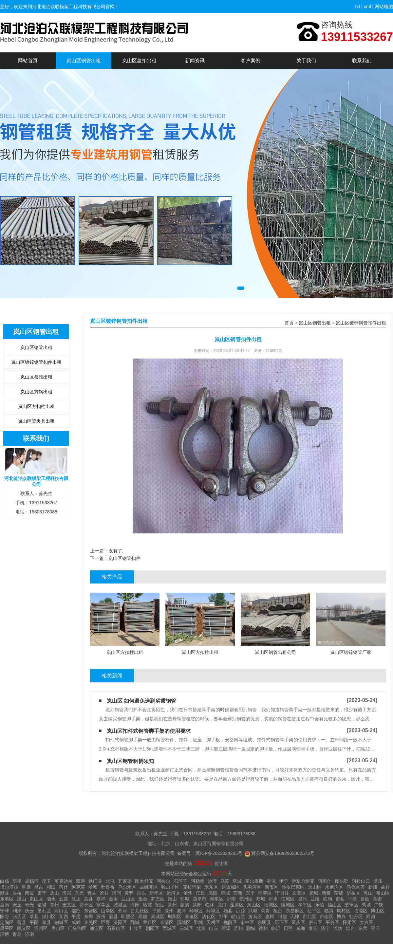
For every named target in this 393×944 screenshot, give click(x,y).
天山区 (315, 887)
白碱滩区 (149, 887)
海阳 (135, 904)
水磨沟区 (334, 887)
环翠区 (265, 893)
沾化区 (208, 916)
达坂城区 (230, 887)
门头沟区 (77, 928)
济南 (29, 934)
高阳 (212, 893)
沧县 (104, 893)
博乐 (378, 881)
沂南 (231, 898)
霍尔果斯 (254, 881)
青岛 (17, 934)
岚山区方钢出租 (36, 391)
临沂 (275, 928)
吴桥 (17, 893)
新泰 (326, 893)
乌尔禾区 (127, 887)
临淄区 (360, 910)
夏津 (181, 910)
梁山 (21, 898)
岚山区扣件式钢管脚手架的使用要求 (149, 731)
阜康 (26, 887)
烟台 (350, 928)
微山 (172, 898)
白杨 (4, 881)
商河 (370, 916)
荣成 (338, 893)
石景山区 (116, 928)
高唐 (142, 916)
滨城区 (157, 916)
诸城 (42, 904)
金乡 (113, 898)
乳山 (368, 893)
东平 (250, 893)
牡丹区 (356, 916)
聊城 (250, 928)
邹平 (223, 916)
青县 (91, 893)
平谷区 (332, 922)
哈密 (93, 887)
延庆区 (298, 922)
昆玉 (46, 881)
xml (367, 6)
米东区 (211, 887)
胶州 (100, 916)
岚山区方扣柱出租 (36, 406)
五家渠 (125, 881)
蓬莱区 (237, 904)
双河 (80, 881)
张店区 (19, 916)
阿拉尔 (163, 881)
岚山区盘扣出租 (139, 60)
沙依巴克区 (293, 887)
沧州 (188, 893)
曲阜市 (199, 898)
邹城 (184, 898)
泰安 (313, 928)
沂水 (273, 898)
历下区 (281, 922)
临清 (328, 910)
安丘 (17, 904)
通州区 (41, 928)
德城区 (271, 904)
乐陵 (319, 904)
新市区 (271, 887)
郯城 (260, 898)
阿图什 (324, 881)
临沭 (209, 904)
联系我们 (362, 60)
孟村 (385, 887)
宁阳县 (282, 893)
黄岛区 (255, 916)
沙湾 (212, 881)
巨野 (105, 922)
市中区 (247, 922)
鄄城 (198, 922)
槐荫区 (230, 922)
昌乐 (302, 898)
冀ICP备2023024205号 (219, 853)
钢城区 (61, 922)
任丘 (200, 893)
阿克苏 (78, 887)
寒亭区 (103, 904)
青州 (54, 904)
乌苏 (224, 881)
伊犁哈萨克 (302, 881)
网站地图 (384, 6)
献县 (4, 893)
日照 (288, 928)
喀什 (63, 887)
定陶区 (7, 922)
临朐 (327, 898)
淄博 (4, 934)
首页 (289, 323)
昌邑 (364, 898)
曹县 (21, 922)
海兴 (66, 893)
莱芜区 (91, 922)
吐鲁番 (108, 887)
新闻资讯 (195, 60)
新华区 (156, 893)
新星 (17, 881)
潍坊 (338, 928)
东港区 (7, 898)
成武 (76, 922)
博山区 (377, 910)
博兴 (341, 916)
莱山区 (254, 904)
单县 (46, 922)
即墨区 (128, 916)
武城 (252, 910)
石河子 (180, 881)
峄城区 (196, 910)
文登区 (299, 893)
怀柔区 (349, 922)
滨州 (238, 928)
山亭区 (108, 910)
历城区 (184, 922)
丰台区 (135, 928)
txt (357, 6)
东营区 (91, 910)
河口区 (61, 910)
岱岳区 (353, 893)
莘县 (34, 916)
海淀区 (96, 928)
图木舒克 (144, 881)
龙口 (222, 904)
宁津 (4, 910)
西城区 (169, 928)
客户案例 (250, 60)
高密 (377, 898)
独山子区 (170, 887)
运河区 (173, 893)
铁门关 (95, 881)
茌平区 (314, 910)
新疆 (372, 887)
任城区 (288, 898)
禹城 (366, 904)
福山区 (334, 904)
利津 (17, 910)
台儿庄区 (139, 910)
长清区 (167, 922)
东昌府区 (295, 910)
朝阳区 (152, 928)
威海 (300, 928)
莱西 (63, 916)
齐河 (122, 910)
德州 (263, 928)
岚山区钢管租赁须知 (130, 761)
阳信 (282, 916)
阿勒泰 (197, 881)
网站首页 (28, 60)
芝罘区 (351, 904)
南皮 (29, 893)
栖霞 (147, 904)
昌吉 (38, 887)
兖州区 (246, 898)
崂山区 (238, 916)
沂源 (240, 910)
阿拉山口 (361, 881)
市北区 (309, 916)
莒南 (4, 904)
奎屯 (271, 881)
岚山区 (36, 898)
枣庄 (375, 928)
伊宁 (283, 881)
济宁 (325, 928)
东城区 (186, 928)
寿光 (29, 904)
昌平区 (7, 928)
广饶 (378, 904)
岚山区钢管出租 (83, 60)
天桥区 (213, 922)
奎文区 (69, 904)
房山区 (58, 928)
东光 (79, 893)
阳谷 (4, 916)
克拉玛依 (192, 887)
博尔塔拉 (9, 887)
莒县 (88, 898)
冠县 (113, 916)
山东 (213, 928)
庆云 (29, 910)
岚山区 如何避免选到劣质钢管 (141, 701)
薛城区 (213, 910)
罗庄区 (157, 898)
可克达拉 (63, 881)
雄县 (228, 910)
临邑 (76, 910)
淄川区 (49, 916)
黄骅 (129, 893)
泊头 (141, 893)
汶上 (76, 898)
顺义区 (24, 928)
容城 (225, 893)
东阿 (88, 916)
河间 (116, 893)
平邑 (352, 898)
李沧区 (191, 916)
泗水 (51, 898)
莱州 (172, 904)
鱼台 (142, 898)
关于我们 (306, 60)
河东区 (216, 898)
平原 (156, 910)
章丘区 (150, 922)
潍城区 (120, 904)
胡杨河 (32, 881)
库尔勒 (341, 881)
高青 (265, 910)
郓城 (135, 922)
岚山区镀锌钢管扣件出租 (36, 362)
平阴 (34, 922)
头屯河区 (252, 887)
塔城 (237, 881)
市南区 (326, 916)
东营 (362, 928)
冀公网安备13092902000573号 (282, 853)
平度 (76, 916)
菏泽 (226, 928)
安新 (237, 893)
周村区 (343, 910)
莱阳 (197, 904)
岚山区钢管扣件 (124, 558)
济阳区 (120, 922)
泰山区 (383, 893)
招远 (159, 904)
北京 (201, 928)
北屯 (110, 881)
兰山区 (128, 898)
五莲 (63, 898)
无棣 (294, 916)
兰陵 (315, 898)
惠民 (269, 916)
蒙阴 (184, 904)
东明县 (264, 922)
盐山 (54, 893)
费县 (340, 898)
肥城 (313, 893)
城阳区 (174, 916)
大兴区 (366, 922)
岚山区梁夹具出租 (36, 421)
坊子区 (86, 904)
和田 (51, 887)
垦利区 (44, 910)
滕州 (169, 910)
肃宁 (42, 893)
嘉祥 (100, 898)
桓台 (277, 910)
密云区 (315, 922)
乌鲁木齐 (355, 887)
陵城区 (288, 904)
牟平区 (305, 904)
